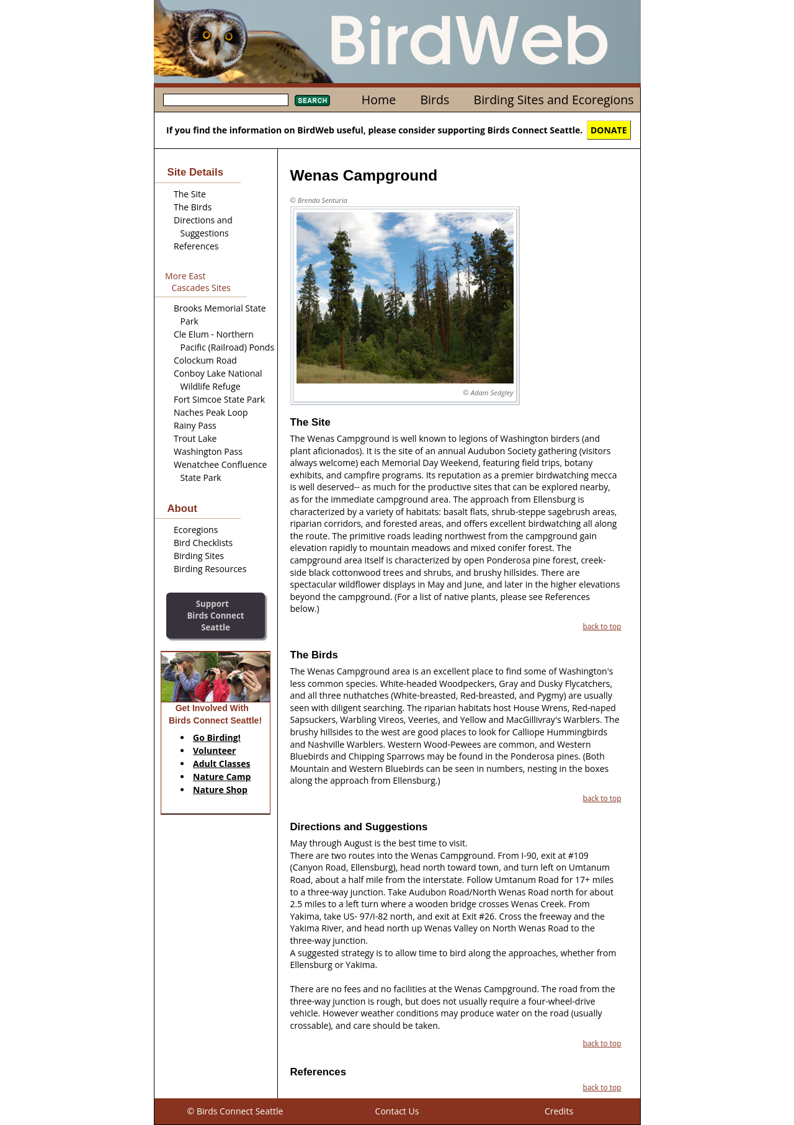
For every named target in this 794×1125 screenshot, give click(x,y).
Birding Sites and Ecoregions (554, 99)
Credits (559, 1111)
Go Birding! (217, 737)
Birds (434, 99)
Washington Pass (208, 451)
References (196, 246)
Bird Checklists (203, 543)
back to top (601, 626)
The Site (190, 194)
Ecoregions (196, 530)
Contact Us (397, 1111)
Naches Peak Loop (211, 412)
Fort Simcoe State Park (219, 399)
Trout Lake (195, 438)
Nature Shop (220, 790)
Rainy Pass (195, 425)
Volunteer (214, 750)
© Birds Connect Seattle (235, 1111)
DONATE (609, 130)
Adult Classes (222, 763)
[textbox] (225, 100)
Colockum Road (205, 360)
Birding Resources (210, 569)
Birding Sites (199, 556)
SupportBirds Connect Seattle (215, 615)
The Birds (193, 207)
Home (379, 99)
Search (312, 100)
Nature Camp (222, 776)
